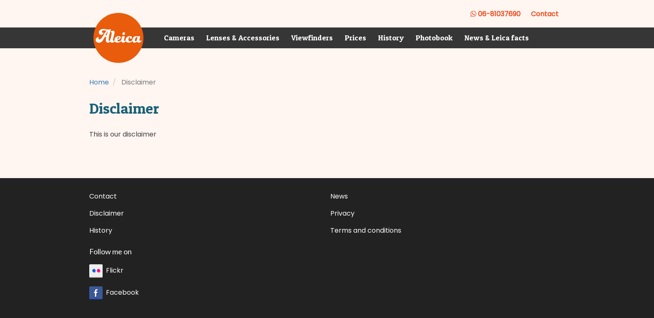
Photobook (434, 37)
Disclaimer (106, 213)
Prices (355, 37)
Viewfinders (312, 37)
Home (99, 82)
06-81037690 (495, 14)
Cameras (179, 37)
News (339, 196)
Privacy (342, 213)
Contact (544, 14)
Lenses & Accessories (242, 37)
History (391, 37)
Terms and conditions (365, 230)
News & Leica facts (496, 37)
